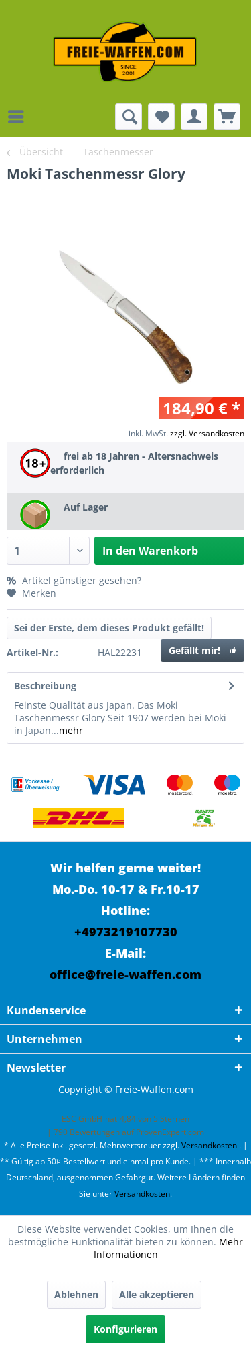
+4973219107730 (125, 932)
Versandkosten (209, 1145)
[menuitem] (19, 116)
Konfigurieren (125, 1329)
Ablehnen (76, 1294)
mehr (71, 730)
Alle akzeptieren (156, 1294)
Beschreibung (45, 685)
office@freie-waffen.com (125, 974)
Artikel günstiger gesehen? (74, 580)
